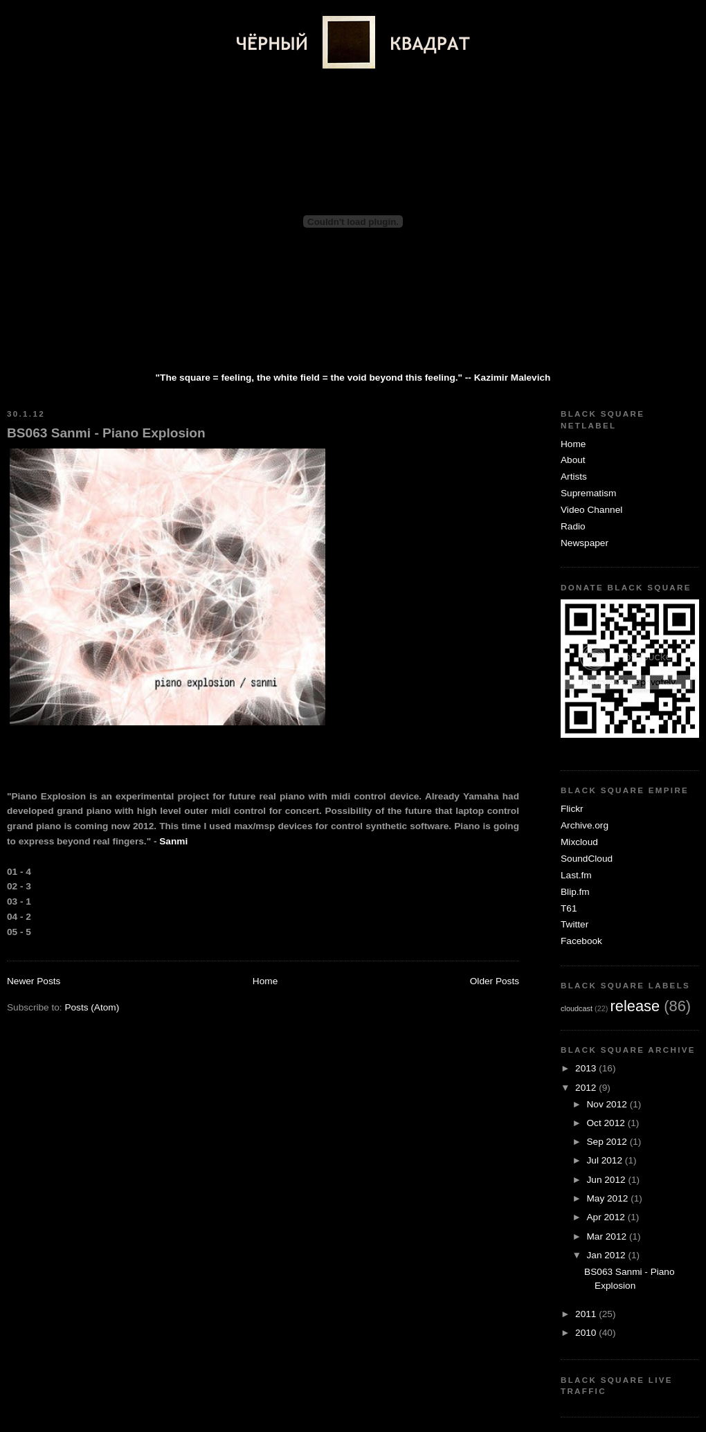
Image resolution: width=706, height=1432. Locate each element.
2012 (587, 1087)
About (573, 460)
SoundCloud (587, 858)
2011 (587, 1314)
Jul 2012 (605, 1160)
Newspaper (584, 543)
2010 (587, 1332)
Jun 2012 (607, 1180)
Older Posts (494, 981)
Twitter (574, 924)
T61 (569, 908)
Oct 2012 (606, 1123)
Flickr (572, 809)
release (635, 1006)
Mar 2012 (607, 1236)
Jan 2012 (607, 1255)
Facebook (581, 941)
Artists (574, 476)
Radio (573, 526)
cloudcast (576, 1008)
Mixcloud (579, 842)
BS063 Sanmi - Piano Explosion (106, 433)
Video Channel (591, 510)
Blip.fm (575, 892)
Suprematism (588, 493)
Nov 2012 (607, 1104)
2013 (587, 1068)
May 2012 (608, 1198)
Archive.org (584, 825)
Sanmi (173, 841)
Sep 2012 (607, 1141)
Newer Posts (33, 981)
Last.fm (576, 875)
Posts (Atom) (91, 1007)
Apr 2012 (606, 1217)
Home (265, 981)
